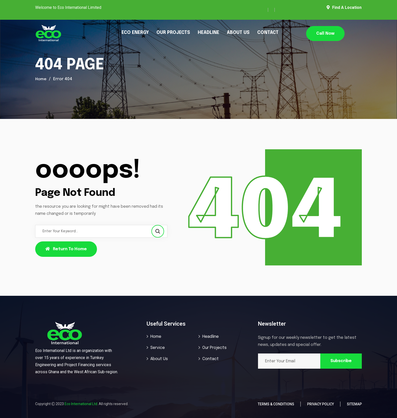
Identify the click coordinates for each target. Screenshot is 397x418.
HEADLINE (208, 32)
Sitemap (354, 404)
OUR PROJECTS (173, 32)
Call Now (325, 33)
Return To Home (66, 249)
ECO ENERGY (135, 32)
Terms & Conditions (276, 404)
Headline (210, 337)
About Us (159, 359)
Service (157, 348)
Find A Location (344, 7)
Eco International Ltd (81, 404)
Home (41, 79)
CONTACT (268, 32)
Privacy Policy (320, 404)
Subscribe (341, 361)
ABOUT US (238, 32)
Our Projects (214, 348)
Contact (210, 359)
